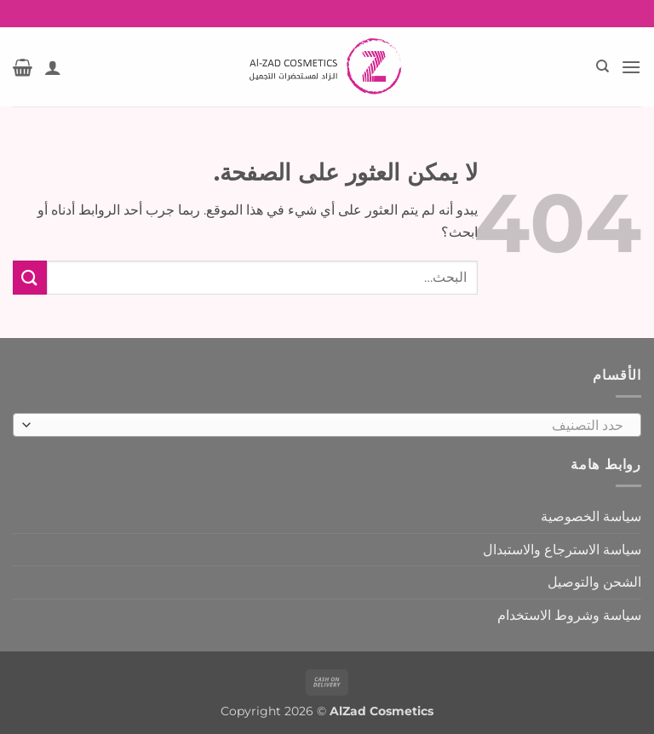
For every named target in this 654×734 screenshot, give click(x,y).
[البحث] (601, 66)
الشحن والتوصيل (594, 582)
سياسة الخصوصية (591, 516)
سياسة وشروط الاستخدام (569, 615)
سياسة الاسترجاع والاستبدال (562, 550)
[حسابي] (52, 67)
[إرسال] (30, 277)
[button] (631, 67)
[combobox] (327, 425)
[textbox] (331, 426)
